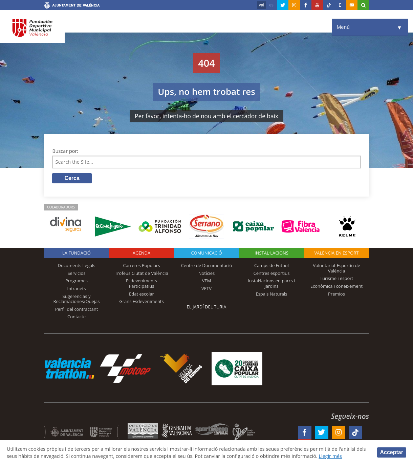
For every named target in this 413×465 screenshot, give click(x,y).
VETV (206, 288)
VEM (206, 281)
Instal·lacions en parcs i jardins (271, 283)
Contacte (76, 317)
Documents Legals (76, 265)
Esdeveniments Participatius (141, 283)
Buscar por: (65, 151)
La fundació (76, 253)
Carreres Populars (141, 265)
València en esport (336, 253)
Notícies (206, 273)
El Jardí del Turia (206, 307)
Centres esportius (272, 273)
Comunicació (206, 253)
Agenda (141, 253)
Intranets (76, 288)
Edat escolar (141, 294)
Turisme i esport (336, 278)
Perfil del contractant (76, 309)
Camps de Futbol (271, 265)
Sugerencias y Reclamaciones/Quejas (76, 299)
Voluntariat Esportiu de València (336, 268)
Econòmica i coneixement (336, 286)
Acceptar (391, 452)
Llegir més (330, 456)
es (271, 5)
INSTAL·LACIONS (271, 253)
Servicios (76, 273)
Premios (336, 294)
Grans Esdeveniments (141, 301)
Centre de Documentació (206, 265)
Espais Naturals (271, 294)
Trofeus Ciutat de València (141, 273)
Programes (76, 281)
